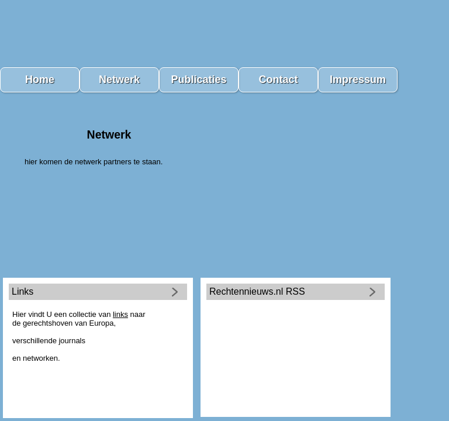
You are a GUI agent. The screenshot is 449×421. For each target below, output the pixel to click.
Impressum (358, 79)
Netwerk (119, 79)
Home (39, 79)
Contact (278, 79)
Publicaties (198, 79)
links (120, 314)
